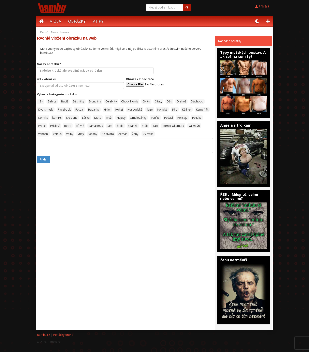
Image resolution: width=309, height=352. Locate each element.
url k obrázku (46, 79)
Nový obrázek (60, 32)
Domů (44, 32)
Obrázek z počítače (140, 79)
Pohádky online (63, 335)
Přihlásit (262, 6)
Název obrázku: (49, 64)
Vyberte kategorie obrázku (57, 94)
